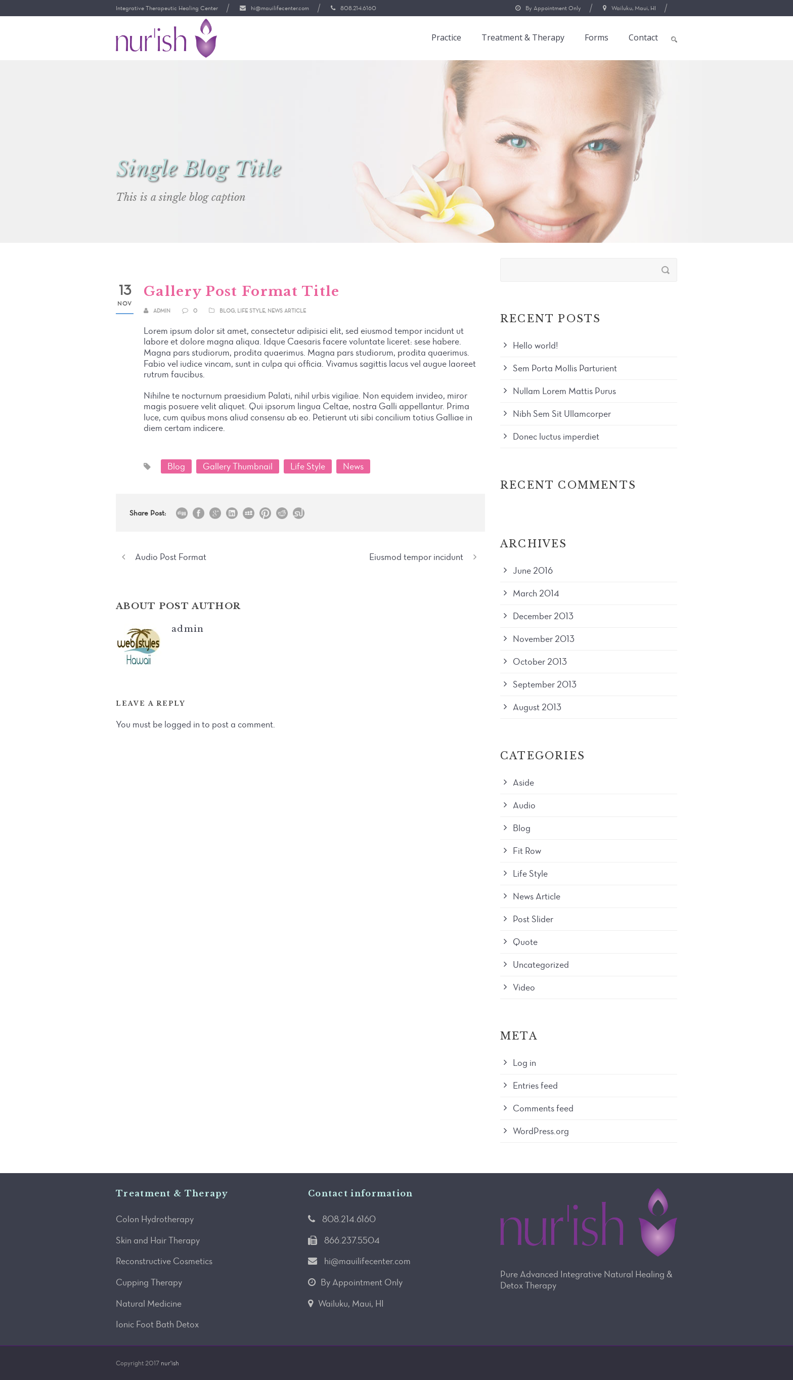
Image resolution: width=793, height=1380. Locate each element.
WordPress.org (541, 1131)
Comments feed (543, 1108)
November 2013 (544, 638)
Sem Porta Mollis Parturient (565, 368)
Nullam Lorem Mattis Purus (564, 391)
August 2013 (537, 707)
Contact (643, 37)
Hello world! (535, 345)
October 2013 (540, 661)
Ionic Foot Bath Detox (157, 1324)
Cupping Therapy (149, 1282)
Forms (596, 37)
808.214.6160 (358, 8)
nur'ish (170, 1363)
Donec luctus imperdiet (556, 436)
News (353, 466)
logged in (182, 724)
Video (524, 987)
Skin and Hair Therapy (158, 1240)
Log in (524, 1062)
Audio (524, 805)
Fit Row (527, 850)
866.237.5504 (352, 1240)
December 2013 (543, 616)
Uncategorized (541, 964)
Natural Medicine (149, 1303)
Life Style (251, 311)
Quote (525, 941)
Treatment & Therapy (522, 37)
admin (161, 311)
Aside (523, 782)
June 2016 (533, 570)
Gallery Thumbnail (238, 466)
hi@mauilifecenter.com (280, 8)
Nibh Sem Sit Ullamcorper (562, 413)
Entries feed (535, 1085)
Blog (227, 311)
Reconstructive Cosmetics (164, 1261)
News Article (287, 311)
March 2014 (536, 593)
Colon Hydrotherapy (155, 1219)
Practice (446, 37)
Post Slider (533, 919)
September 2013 (545, 684)
